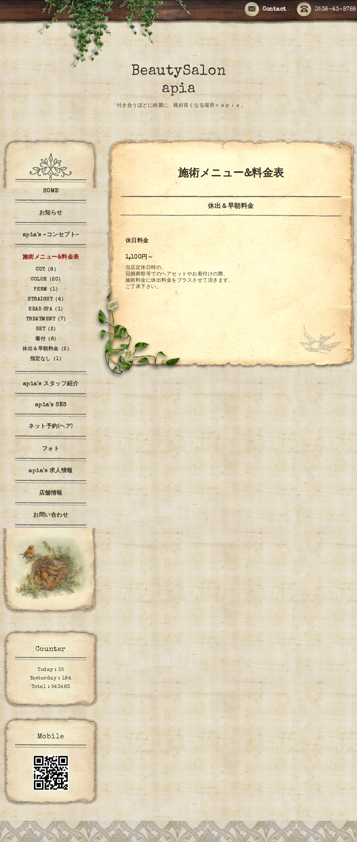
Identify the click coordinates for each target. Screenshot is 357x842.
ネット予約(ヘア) (50, 427)
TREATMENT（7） (47, 319)
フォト (51, 449)
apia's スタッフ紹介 (51, 384)
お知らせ (51, 213)
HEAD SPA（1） (47, 309)
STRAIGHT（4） (47, 299)
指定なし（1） (47, 359)
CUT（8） (47, 269)
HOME (51, 191)
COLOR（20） (47, 279)
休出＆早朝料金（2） (47, 349)
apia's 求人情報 (50, 471)
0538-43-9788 (326, 9)
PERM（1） (47, 289)
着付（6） (47, 339)
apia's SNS (51, 405)
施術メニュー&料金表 (50, 257)
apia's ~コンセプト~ (50, 235)
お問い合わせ (50, 515)
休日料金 (137, 241)
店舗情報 (51, 493)
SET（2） (47, 329)
